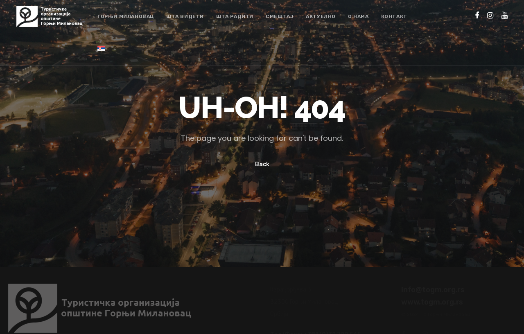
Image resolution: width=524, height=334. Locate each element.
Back (262, 164)
